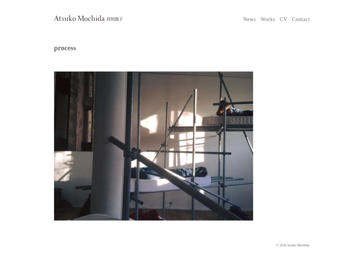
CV (284, 19)
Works (267, 19)
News (249, 19)
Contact (301, 19)
